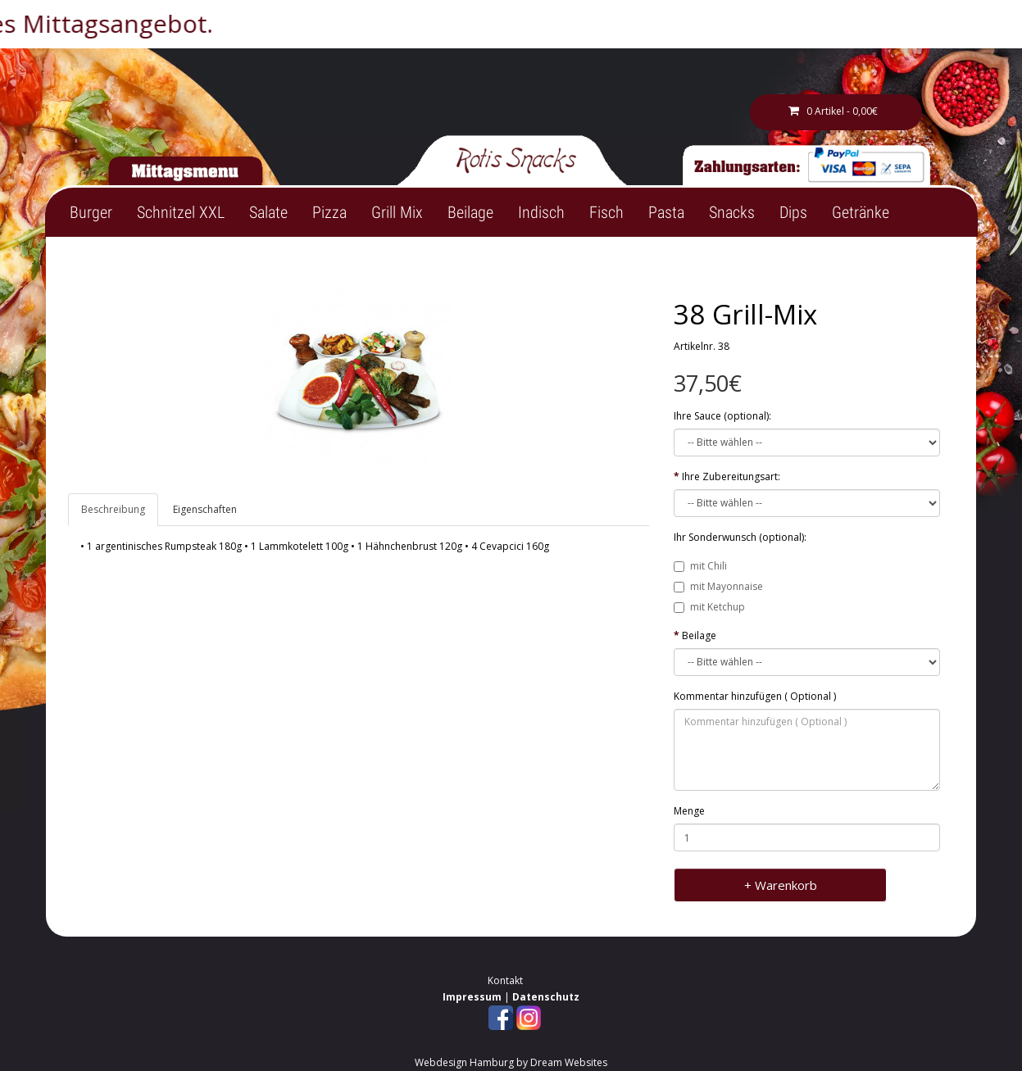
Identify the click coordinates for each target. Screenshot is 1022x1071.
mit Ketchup (709, 607)
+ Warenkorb (780, 885)
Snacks (732, 212)
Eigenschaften (205, 509)
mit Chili (700, 566)
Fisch (606, 212)
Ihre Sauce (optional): (722, 416)
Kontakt (505, 980)
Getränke (860, 212)
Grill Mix (397, 212)
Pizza (329, 212)
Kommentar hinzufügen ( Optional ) (755, 696)
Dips (793, 212)
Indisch (541, 212)
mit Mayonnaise (718, 586)
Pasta (666, 212)
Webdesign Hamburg (464, 1062)
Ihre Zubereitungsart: (731, 476)
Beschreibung (113, 509)
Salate (268, 212)
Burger (91, 212)
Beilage (470, 212)
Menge (689, 811)
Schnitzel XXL (181, 212)
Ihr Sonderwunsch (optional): (740, 537)
